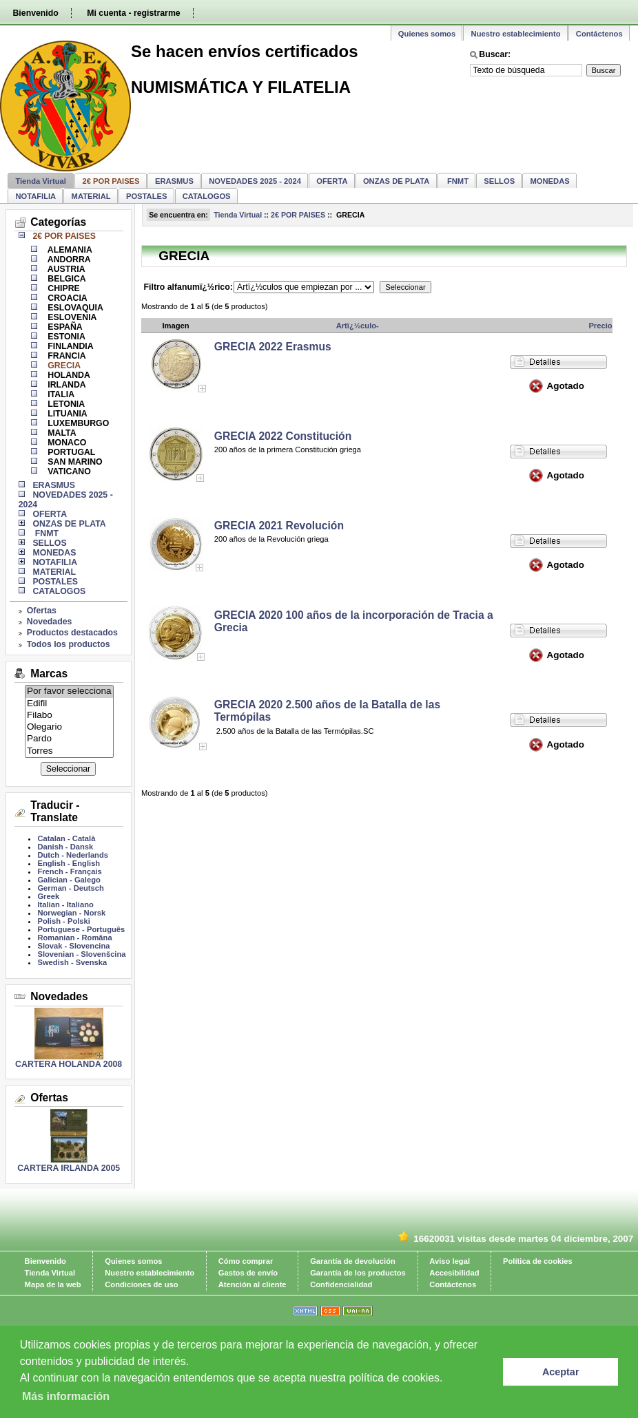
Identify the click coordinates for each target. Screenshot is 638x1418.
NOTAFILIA (35, 196)
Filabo (69, 715)
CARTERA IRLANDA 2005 (68, 1168)
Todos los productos (68, 644)
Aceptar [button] (560, 1371)
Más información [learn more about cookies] (66, 1396)
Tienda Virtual (40, 181)
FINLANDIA (69, 346)
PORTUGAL (70, 452)
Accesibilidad (454, 1273)
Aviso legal (449, 1261)
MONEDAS (550, 181)
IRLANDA (65, 385)
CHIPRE (62, 288)
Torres (69, 751)
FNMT (457, 181)
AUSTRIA (65, 269)
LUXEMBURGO (77, 423)
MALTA (60, 433)
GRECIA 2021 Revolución (279, 525)
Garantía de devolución (352, 1261)
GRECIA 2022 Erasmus (272, 346)
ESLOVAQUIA (74, 308)
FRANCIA (65, 356)
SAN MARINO (74, 462)
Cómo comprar (246, 1261)
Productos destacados (72, 632)
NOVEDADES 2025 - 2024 (255, 181)
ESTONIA (65, 336)
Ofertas (41, 610)
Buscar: (495, 54)
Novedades (49, 621)
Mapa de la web (53, 1284)
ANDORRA (68, 259)
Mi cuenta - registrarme (133, 13)
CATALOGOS (207, 196)
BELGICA (65, 279)
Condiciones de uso (141, 1284)
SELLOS (499, 181)
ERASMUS (174, 181)
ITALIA (59, 394)
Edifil (69, 704)
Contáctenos (599, 34)
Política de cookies (538, 1261)
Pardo (69, 739)
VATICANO (68, 471)
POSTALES (146, 196)
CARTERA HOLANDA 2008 (68, 1064)
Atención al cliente (252, 1284)
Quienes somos (426, 34)
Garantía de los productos (358, 1273)
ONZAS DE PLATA (396, 181)
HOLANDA (67, 375)
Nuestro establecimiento (516, 34)
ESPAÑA (64, 327)
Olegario (69, 727)
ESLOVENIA (71, 317)
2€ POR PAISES (298, 215)
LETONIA (65, 404)
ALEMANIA (68, 250)
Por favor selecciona (69, 691)
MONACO (66, 442)
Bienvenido (35, 13)
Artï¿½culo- (357, 325)
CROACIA (66, 298)
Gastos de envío (248, 1273)
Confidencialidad (341, 1284)
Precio (600, 325)
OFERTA (331, 181)
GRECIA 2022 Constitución (283, 436)
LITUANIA (66, 414)
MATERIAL (91, 196)
